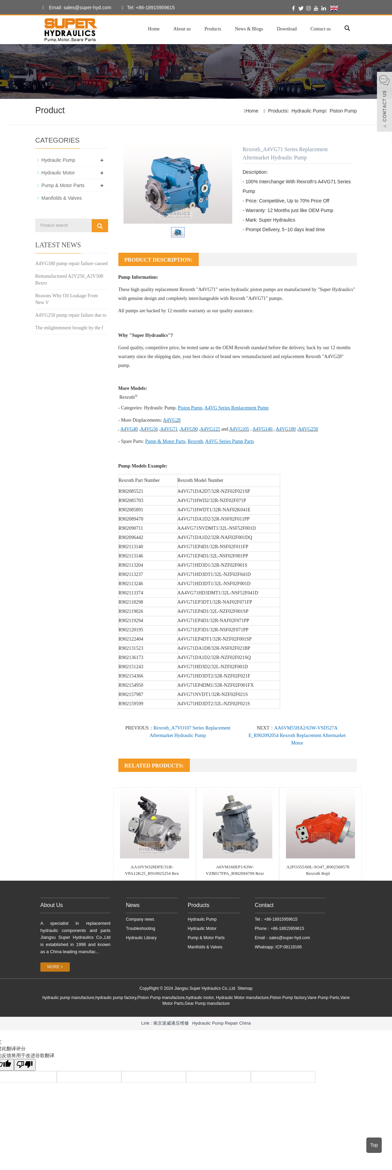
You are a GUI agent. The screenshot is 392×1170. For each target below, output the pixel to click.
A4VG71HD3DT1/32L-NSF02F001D (214, 583)
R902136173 (131, 657)
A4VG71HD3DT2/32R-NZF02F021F (214, 676)
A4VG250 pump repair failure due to (70, 315)
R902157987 (131, 694)
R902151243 (131, 666)
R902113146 (131, 555)
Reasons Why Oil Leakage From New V (66, 299)
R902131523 (131, 648)
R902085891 (131, 509)
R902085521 (131, 491)
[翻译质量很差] (25, 1065)
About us (182, 28)
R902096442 (131, 537)
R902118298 (131, 602)
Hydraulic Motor (58, 172)
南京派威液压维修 (171, 1023)
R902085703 (131, 500)
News (133, 905)
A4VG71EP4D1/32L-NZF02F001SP (213, 611)
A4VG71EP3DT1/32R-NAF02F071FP (215, 602)
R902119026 (131, 611)
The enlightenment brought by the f (69, 327)
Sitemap (244, 988)
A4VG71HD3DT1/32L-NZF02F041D (214, 574)
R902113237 (131, 574)
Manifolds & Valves (61, 198)
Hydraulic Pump (308, 111)
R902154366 (131, 676)
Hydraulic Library (141, 937)
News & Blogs (249, 28)
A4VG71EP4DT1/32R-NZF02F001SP (215, 639)
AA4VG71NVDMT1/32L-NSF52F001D (217, 528)
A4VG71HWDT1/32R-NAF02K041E (214, 509)
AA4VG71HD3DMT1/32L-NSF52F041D (218, 592)
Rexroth (195, 441)
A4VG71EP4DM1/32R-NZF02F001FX (216, 685)
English (342, 8)
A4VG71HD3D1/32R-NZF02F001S (213, 565)
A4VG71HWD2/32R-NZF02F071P (212, 500)
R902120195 (131, 629)
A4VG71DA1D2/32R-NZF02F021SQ (214, 657)
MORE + (55, 966)
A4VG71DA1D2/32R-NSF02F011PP (214, 519)
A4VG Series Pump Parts (229, 441)
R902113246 (131, 583)
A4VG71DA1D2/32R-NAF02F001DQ (215, 537)
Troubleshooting (140, 928)
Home (154, 28)
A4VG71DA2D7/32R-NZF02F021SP (214, 491)
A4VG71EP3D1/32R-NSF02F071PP (213, 629)
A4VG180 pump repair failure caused (71, 263)
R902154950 (131, 685)
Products (213, 28)
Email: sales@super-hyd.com (75, 7)
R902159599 (131, 703)
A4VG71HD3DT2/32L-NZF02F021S (214, 703)
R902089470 (131, 519)
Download (287, 28)
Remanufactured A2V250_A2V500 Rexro (69, 280)
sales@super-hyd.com (289, 937)
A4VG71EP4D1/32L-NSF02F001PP (213, 555)
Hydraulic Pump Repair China (221, 1023)
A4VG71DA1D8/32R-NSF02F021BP (214, 648)
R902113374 (131, 592)
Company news (140, 919)
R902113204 (131, 565)
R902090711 (131, 528)
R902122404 (131, 639)
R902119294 (131, 620)
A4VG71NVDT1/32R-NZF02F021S (213, 694)
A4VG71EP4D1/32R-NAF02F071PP (213, 620)
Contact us (321, 28)
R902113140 (131, 546)
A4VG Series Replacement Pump (237, 407)
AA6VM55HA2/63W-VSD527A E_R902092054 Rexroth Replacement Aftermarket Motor (297, 735)
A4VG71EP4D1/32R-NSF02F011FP (213, 546)
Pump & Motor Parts (165, 441)
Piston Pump (343, 111)
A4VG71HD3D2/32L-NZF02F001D (213, 666)
